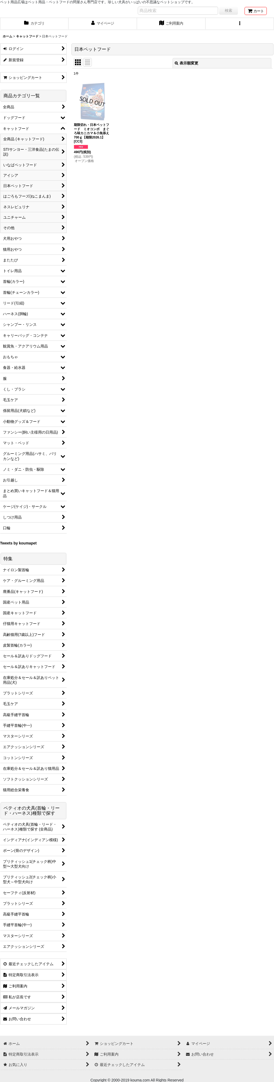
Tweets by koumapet (18, 543)
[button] (240, 24)
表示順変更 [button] (186, 63)
